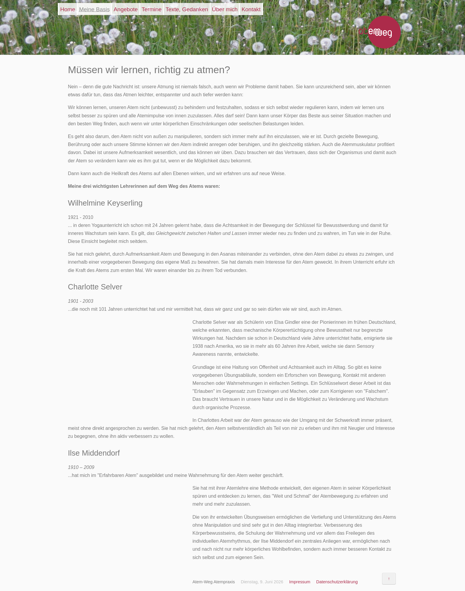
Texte (186, 9)
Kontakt (250, 9)
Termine (152, 9)
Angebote (126, 9)
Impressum (299, 581)
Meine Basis (94, 9)
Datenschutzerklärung (337, 581)
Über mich (225, 9)
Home (67, 9)
